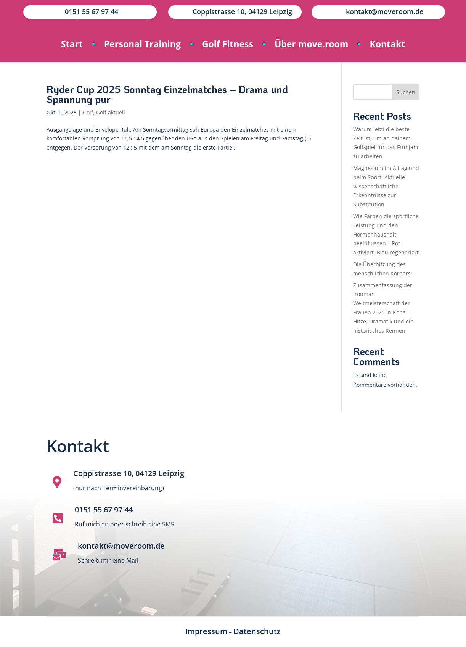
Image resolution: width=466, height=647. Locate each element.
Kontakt (387, 44)
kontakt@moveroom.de (121, 546)
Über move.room (312, 44)
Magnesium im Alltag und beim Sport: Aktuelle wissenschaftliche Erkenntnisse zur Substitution (386, 186)
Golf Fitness (227, 44)
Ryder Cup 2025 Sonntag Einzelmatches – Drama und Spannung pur (167, 94)
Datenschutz (257, 631)
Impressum (206, 631)
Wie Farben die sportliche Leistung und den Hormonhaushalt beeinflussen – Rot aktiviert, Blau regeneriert (386, 234)
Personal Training (142, 44)
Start (72, 44)
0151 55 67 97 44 (104, 509)
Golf (88, 112)
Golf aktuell (110, 112)
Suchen (405, 92)
